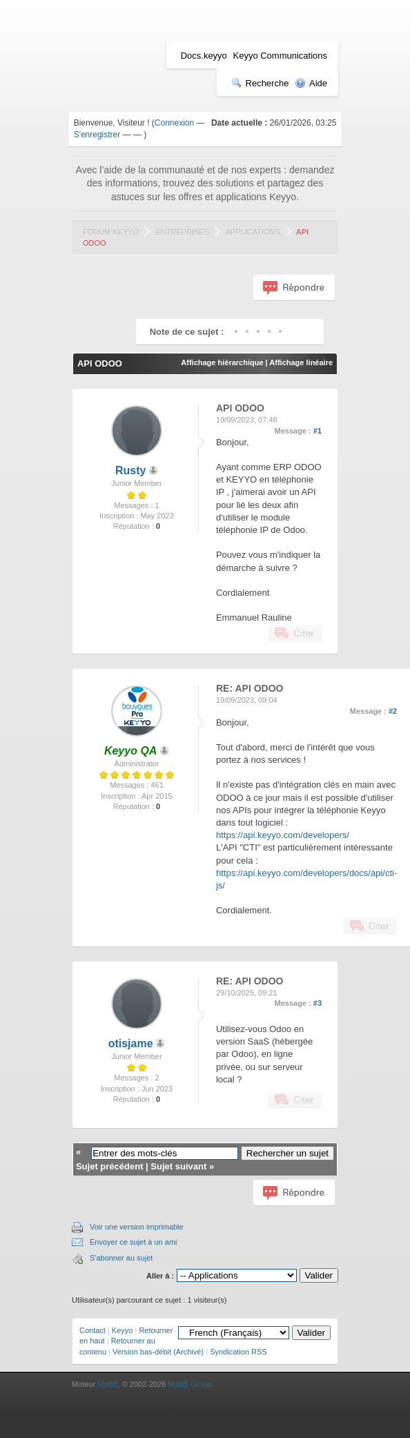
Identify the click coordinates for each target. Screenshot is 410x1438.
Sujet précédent (110, 1166)
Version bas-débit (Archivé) (158, 1352)
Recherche (260, 83)
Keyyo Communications (280, 55)
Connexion (174, 123)
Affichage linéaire (301, 362)
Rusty (130, 470)
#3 (317, 1003)
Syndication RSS (238, 1352)
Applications (253, 232)
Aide (311, 83)
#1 (317, 431)
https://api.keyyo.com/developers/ (282, 835)
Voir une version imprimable (137, 1227)
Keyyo (122, 1330)
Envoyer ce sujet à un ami (133, 1242)
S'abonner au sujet (121, 1258)
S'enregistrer (97, 134)
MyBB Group (190, 1384)
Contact (92, 1330)
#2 (393, 711)
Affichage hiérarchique (222, 362)
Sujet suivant (178, 1166)
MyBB (107, 1384)
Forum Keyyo (111, 232)
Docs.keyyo (204, 55)
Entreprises (182, 232)
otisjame (130, 1043)
